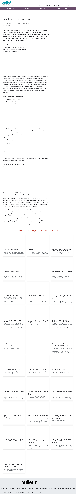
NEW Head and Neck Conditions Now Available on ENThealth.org (14, 440)
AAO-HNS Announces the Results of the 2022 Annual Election (14, 392)
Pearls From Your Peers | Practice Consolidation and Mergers (62, 392)
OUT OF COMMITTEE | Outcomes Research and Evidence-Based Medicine (38, 321)
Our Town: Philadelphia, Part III (13, 369)
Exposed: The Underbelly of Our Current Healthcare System (61, 249)
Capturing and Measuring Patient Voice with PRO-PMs (62, 272)
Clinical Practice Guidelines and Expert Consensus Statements (61, 296)
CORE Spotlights (33, 249)
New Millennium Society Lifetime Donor (13, 418)
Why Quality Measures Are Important (36, 296)
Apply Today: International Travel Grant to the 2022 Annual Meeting (62, 441)
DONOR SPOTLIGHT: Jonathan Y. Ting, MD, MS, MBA (14, 416)
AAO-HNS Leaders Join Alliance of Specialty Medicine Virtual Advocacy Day (38, 393)
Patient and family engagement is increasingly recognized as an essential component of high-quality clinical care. (60, 276)
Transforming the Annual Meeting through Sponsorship (61, 320)
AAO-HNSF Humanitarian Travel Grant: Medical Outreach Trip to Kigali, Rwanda (61, 417)
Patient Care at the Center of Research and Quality (13, 465)
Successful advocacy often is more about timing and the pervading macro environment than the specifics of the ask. (61, 254)
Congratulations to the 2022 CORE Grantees (12, 272)
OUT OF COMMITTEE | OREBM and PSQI (13, 320)
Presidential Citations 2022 (12, 344)
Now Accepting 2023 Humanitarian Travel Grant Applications (36, 441)
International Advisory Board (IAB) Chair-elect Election (38, 416)
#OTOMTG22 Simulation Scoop (37, 369)
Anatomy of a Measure (11, 295)
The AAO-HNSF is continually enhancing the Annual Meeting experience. (37, 371)
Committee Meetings (58, 369)
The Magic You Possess (11, 249)
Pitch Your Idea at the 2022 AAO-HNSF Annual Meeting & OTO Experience (62, 345)
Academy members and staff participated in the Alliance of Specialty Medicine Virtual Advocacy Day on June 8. (37, 398)
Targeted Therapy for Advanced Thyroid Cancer (36, 325)
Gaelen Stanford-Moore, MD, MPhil (60, 420)
